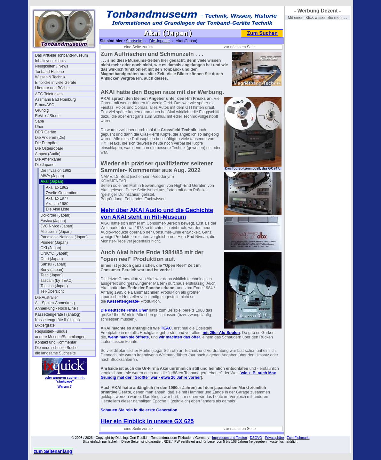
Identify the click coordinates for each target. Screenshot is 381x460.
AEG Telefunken (49, 94)
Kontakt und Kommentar (55, 342)
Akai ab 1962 (57, 187)
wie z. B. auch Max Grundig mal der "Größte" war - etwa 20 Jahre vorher (188, 375)
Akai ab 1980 (57, 204)
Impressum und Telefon (229, 438)
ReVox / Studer (48, 116)
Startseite (134, 41)
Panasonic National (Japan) (64, 237)
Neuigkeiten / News (51, 66)
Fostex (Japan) (53, 220)
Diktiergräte (45, 325)
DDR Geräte (45, 132)
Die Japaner (45, 165)
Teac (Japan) (52, 275)
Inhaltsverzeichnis (50, 61)
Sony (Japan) (52, 269)
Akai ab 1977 (57, 198)
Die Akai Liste (57, 209)
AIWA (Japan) (52, 176)
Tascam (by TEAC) (57, 280)
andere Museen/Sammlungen (60, 337)
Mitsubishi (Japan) (56, 231)
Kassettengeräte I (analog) (57, 314)
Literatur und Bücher (52, 88)
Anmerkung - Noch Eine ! (56, 308)
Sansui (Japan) (54, 264)
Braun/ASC (44, 105)
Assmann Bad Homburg (55, 99)
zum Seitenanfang (53, 451)
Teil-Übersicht (52, 291)
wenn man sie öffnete (128, 337)
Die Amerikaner (48, 159)
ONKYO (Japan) (54, 253)
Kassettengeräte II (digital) (57, 320)
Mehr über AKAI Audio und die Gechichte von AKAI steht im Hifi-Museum (157, 213)
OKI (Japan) (51, 248)
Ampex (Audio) (47, 154)
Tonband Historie (49, 71)
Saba (39, 121)
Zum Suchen (262, 33)
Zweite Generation (61, 193)
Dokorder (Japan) (55, 215)
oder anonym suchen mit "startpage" (64, 379)
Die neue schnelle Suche (56, 347)
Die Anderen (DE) (50, 137)
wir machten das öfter (179, 337)
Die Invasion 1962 (56, 170)
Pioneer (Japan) (54, 242)
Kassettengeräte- (123, 301)
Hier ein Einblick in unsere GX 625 (147, 421)
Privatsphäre (274, 438)
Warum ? (65, 386)
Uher (39, 126)
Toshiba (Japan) (54, 286)
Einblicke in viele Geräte (55, 82)
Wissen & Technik (50, 77)
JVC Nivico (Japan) (57, 226)
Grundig (42, 110)
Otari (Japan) (52, 259)
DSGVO (256, 438)
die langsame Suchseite (55, 353)
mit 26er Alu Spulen (221, 332)
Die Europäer (46, 143)
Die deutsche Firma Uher (124, 310)
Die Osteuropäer (49, 148)
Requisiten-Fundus (51, 331)
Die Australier (46, 297)
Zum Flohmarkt (298, 438)
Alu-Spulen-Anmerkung (55, 303)
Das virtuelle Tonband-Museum (61, 55)
